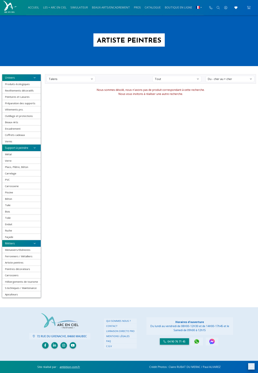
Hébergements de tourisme (21, 281)
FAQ (108, 341)
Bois (7, 211)
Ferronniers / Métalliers (18, 256)
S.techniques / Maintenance (21, 288)
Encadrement (13, 128)
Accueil (35, 7)
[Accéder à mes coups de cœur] (236, 7)
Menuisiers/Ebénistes (17, 249)
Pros (136, 7)
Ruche (8, 230)
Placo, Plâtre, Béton (16, 167)
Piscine (9, 192)
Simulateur (79, 7)
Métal (8, 154)
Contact (112, 326)
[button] (251, 366)
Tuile (8, 205)
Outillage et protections (19, 116)
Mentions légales (118, 336)
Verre (8, 160)
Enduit (8, 224)
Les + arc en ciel (56, 7)
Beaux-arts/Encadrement (111, 7)
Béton (8, 198)
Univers (21, 78)
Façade (9, 237)
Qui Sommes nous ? (118, 320)
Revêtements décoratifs (19, 90)
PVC (7, 179)
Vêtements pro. (14, 109)
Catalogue (152, 7)
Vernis (8, 141)
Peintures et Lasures (17, 96)
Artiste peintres (14, 262)
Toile (8, 217)
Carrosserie (12, 186)
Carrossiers (12, 275)
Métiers (21, 243)
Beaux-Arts (11, 122)
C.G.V (109, 346)
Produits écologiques (17, 84)
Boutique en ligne (176, 7)
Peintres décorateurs (17, 269)
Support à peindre (21, 148)
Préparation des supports (20, 103)
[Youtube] (73, 345)
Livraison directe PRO (120, 331)
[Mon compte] (226, 7)
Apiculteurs (11, 294)
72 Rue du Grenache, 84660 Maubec (60, 336)
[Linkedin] (54, 345)
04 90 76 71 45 (174, 341)
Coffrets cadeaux (15, 135)
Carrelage (10, 173)
